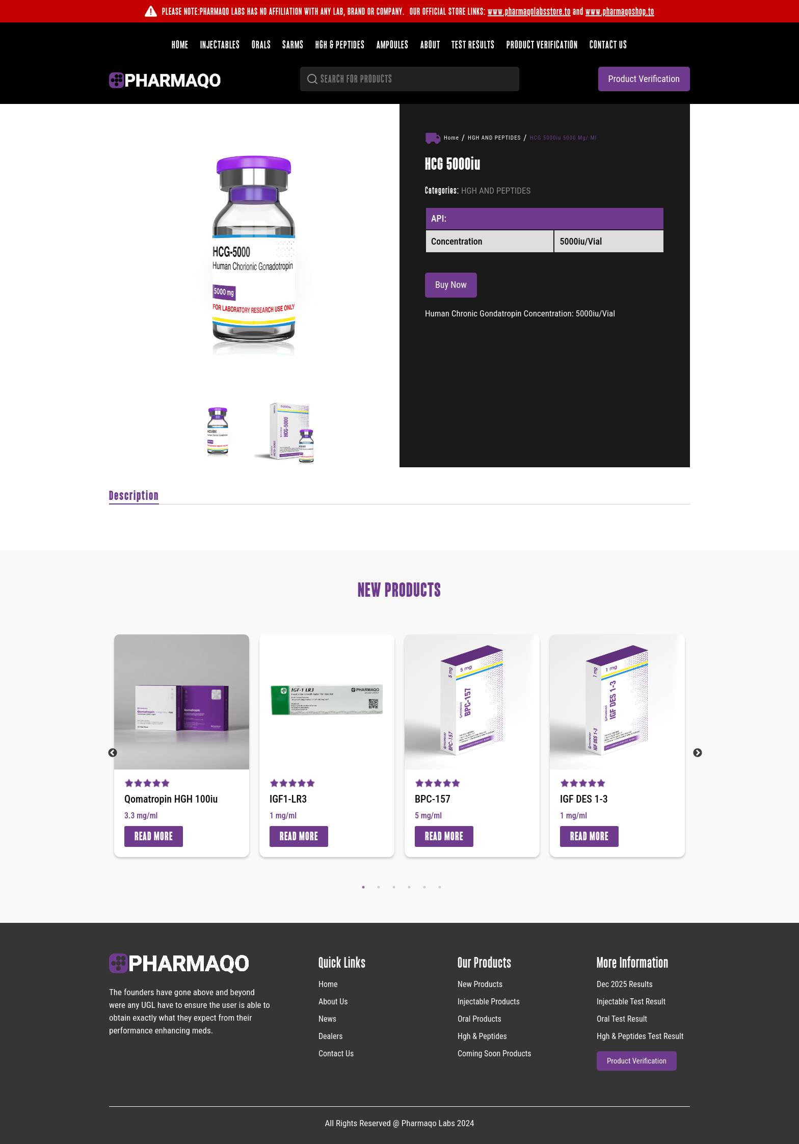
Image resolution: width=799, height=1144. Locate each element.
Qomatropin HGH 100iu (171, 798)
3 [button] (394, 886)
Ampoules (393, 44)
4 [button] (409, 886)
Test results (472, 44)
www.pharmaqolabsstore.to (529, 11)
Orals (262, 44)
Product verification (541, 44)
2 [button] (379, 886)
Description (134, 495)
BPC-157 (432, 798)
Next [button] (698, 752)
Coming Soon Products (494, 1052)
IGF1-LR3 (288, 798)
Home (182, 44)
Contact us (607, 44)
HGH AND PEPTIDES (494, 137)
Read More (154, 835)
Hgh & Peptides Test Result (640, 1035)
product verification (644, 77)
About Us (333, 1000)
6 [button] (440, 886)
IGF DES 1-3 (584, 798)
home (328, 983)
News (327, 1018)
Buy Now (451, 284)
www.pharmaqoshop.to (619, 11)
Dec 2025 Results (625, 983)
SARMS (294, 44)
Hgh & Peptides (482, 1035)
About (430, 44)
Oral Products (479, 1018)
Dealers (330, 1035)
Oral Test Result (622, 1018)
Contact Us (336, 1052)
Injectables (222, 44)
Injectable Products (489, 1000)
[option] (254, 248)
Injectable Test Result (631, 1000)
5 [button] (424, 886)
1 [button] (363, 886)
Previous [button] (113, 752)
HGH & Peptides (340, 44)
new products (480, 983)
